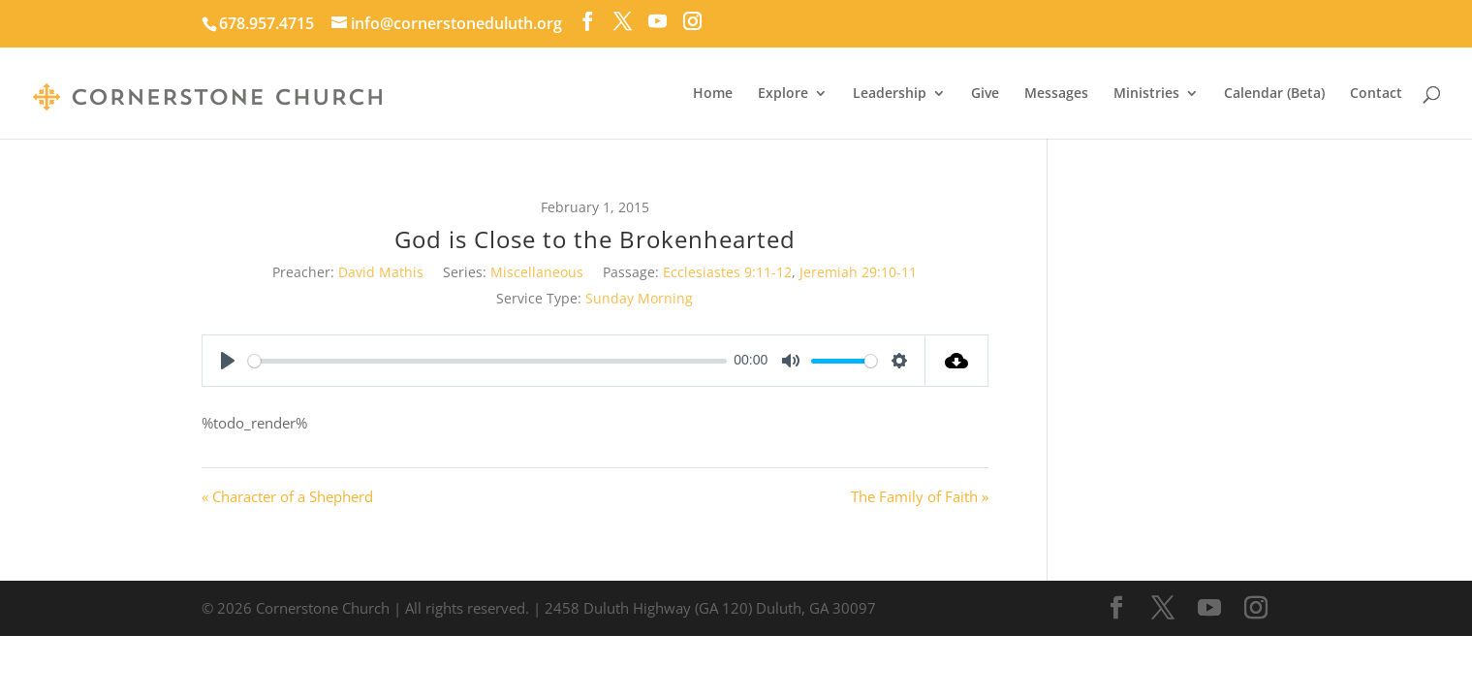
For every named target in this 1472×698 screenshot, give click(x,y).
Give (985, 94)
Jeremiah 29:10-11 (858, 272)
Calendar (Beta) (1274, 94)
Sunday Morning (639, 298)
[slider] (487, 361)
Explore (783, 94)
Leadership (889, 94)
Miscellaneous (536, 272)
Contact (1376, 94)
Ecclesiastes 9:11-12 (727, 272)
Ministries (1146, 94)
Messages (1056, 94)
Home (713, 94)
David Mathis (380, 272)
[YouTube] (657, 21)
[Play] (227, 360)
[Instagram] (692, 21)
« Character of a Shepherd (287, 496)
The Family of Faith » (919, 496)
